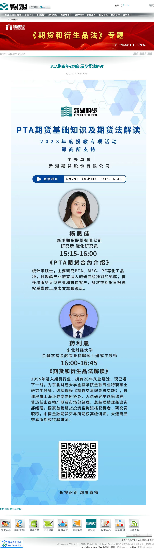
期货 (7, 509)
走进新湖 (16, 14)
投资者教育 (66, 14)
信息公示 (115, 14)
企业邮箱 (142, 540)
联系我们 (125, 540)
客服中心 (28, 14)
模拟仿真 (103, 14)
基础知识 (18, 509)
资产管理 (79, 14)
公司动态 (11, 54)
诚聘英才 (127, 14)
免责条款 (133, 540)
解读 (12, 509)
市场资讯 (40, 14)
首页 (7, 14)
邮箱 (117, 5)
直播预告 (22, 54)
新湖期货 (13, 6)
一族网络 (131, 547)
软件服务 (91, 14)
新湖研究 (52, 14)
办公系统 (150, 540)
